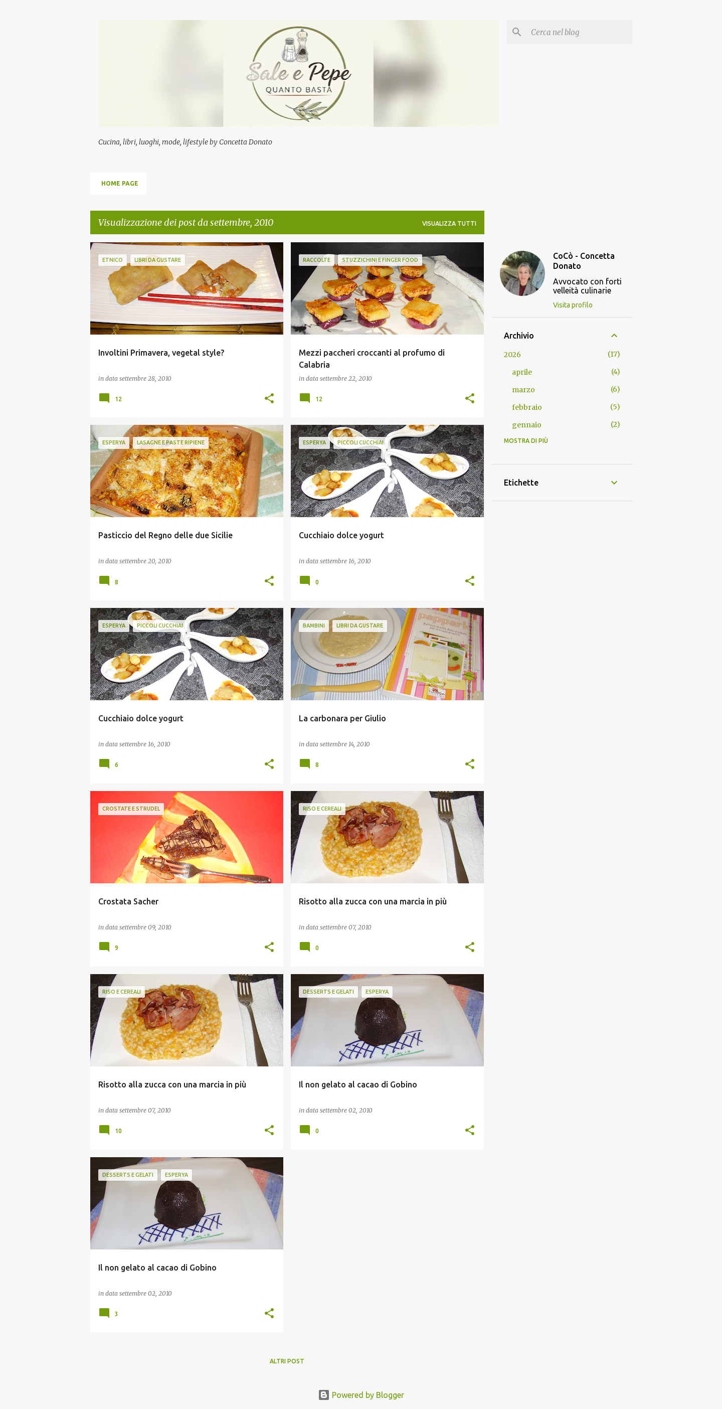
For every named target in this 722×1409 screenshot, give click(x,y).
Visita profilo (573, 305)
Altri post (287, 1361)
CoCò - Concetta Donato (584, 260)
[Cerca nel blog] (579, 32)
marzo (523, 389)
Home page (119, 183)
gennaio (527, 424)
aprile (522, 372)
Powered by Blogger (361, 1394)
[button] (269, 399)
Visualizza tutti (449, 223)
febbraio (527, 407)
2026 (512, 354)
